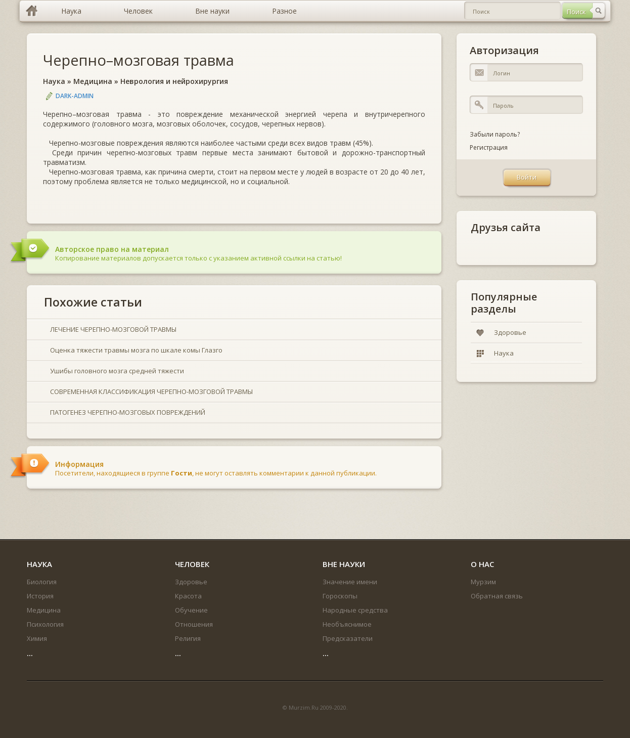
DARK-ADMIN (75, 96)
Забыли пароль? (495, 134)
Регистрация (489, 147)
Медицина (92, 81)
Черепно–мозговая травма (138, 60)
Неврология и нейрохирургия (174, 81)
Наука (54, 81)
